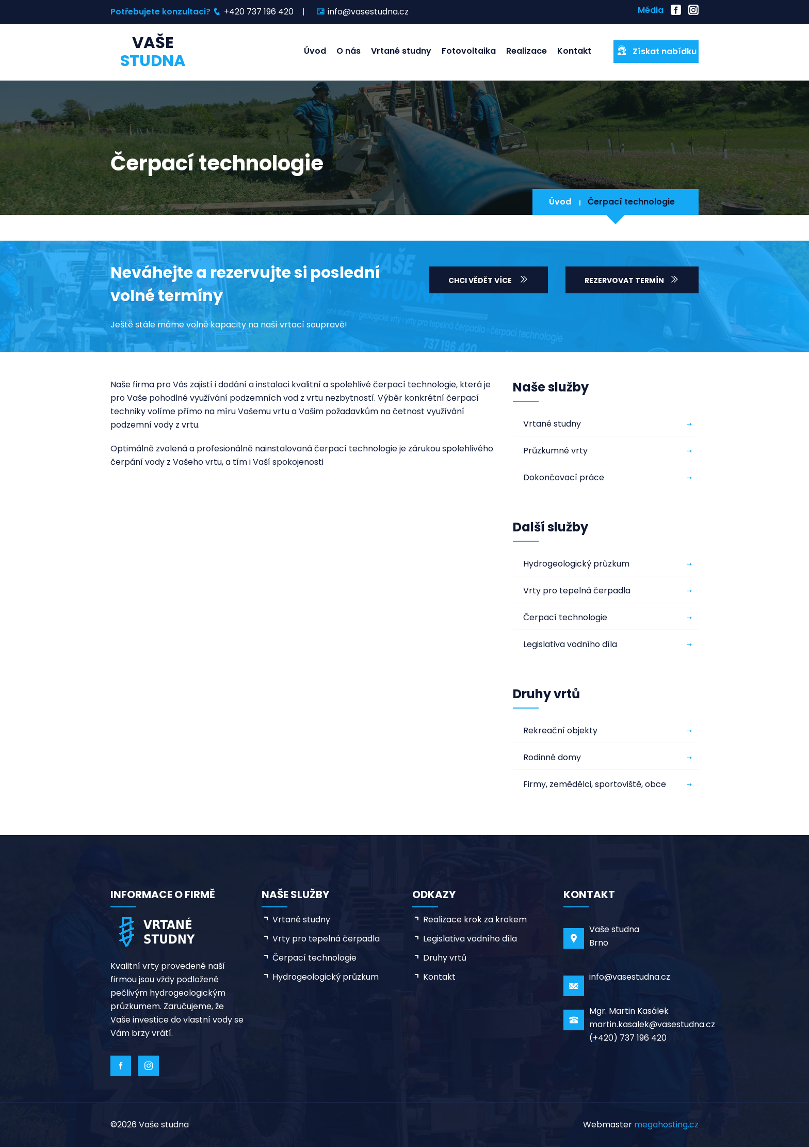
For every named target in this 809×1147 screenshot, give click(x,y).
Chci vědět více (488, 280)
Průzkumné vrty (555, 451)
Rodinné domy (552, 757)
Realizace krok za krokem (475, 919)
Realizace (526, 51)
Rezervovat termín (632, 280)
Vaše (153, 52)
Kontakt (574, 51)
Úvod (315, 51)
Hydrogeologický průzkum (576, 564)
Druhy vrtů (444, 958)
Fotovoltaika (469, 51)
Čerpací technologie (631, 202)
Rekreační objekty (560, 730)
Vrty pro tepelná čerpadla (576, 590)
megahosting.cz (666, 1124)
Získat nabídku (656, 50)
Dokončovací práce (563, 477)
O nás (348, 51)
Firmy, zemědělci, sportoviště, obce (594, 784)
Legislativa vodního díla (570, 644)
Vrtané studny (401, 51)
